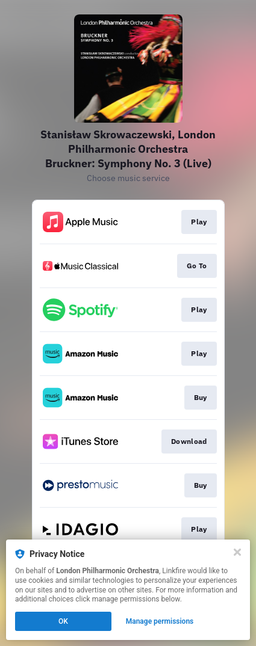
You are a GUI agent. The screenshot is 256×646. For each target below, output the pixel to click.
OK (63, 621)
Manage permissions (160, 621)
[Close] (237, 552)
